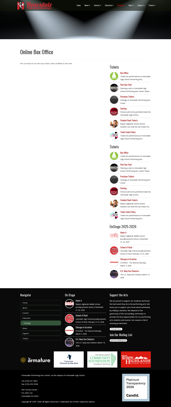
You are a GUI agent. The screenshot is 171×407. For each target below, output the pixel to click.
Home (79, 5)
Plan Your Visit (126, 84)
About (87, 5)
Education (109, 5)
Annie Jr (123, 232)
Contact (97, 5)
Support (141, 5)
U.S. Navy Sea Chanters (129, 271)
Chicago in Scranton (128, 259)
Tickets (151, 5)
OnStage (121, 5)
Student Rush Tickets (129, 120)
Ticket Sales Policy (127, 132)
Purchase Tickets (127, 96)
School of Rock (126, 247)
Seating (123, 108)
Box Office (124, 72)
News (131, 5)
